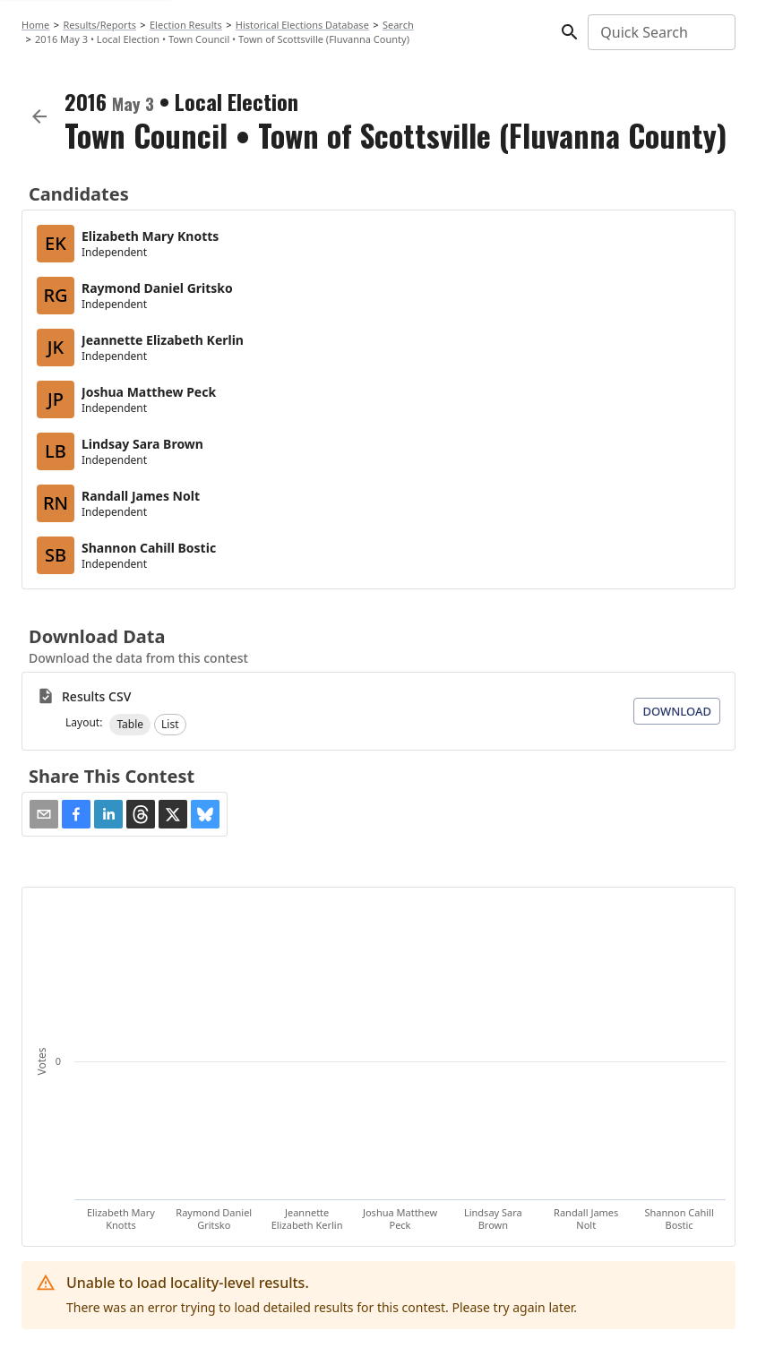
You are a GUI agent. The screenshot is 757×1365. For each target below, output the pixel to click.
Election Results (186, 24)
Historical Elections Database (302, 24)
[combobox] (660, 32)
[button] (130, 724)
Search (398, 24)
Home (35, 24)
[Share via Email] (44, 814)
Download (676, 711)
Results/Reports (99, 24)
